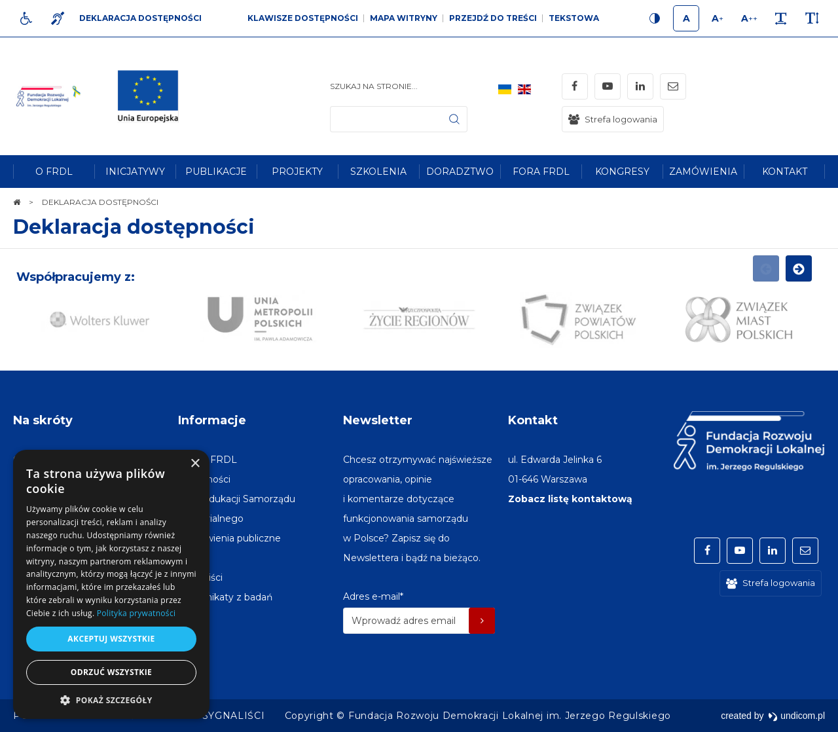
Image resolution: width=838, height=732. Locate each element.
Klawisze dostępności (302, 18)
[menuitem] (53, 171)
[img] (153, 96)
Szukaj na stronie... (374, 86)
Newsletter (377, 420)
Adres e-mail (373, 596)
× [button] (195, 464)
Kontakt (533, 420)
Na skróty (43, 420)
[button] (111, 699)
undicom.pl (796, 715)
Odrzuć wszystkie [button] (111, 672)
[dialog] (111, 584)
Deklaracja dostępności (134, 227)
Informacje (212, 420)
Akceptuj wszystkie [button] (111, 638)
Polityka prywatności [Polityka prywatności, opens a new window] (136, 613)
